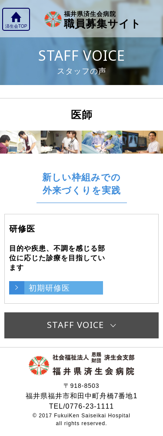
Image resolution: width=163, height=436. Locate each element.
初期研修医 (49, 287)
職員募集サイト (102, 19)
